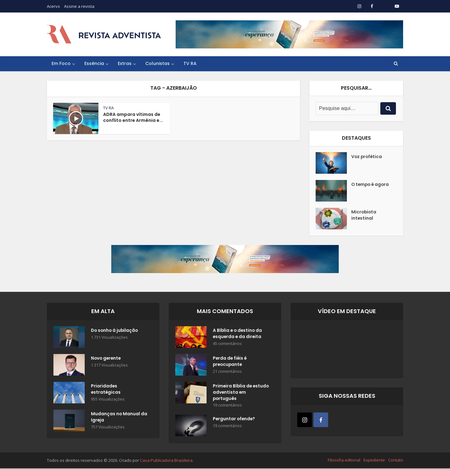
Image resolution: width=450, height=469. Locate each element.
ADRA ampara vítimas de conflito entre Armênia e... (133, 117)
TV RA (190, 63)
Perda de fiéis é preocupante (230, 362)
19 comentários (227, 405)
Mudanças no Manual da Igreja (115, 417)
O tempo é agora (371, 185)
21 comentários (227, 371)
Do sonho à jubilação (115, 331)
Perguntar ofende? (234, 420)
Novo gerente (106, 359)
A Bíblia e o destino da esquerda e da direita (238, 334)
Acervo (53, 6)
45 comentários (227, 344)
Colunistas (157, 63)
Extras (125, 63)
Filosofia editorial (344, 460)
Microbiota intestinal (364, 215)
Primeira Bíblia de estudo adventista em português (238, 392)
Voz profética (367, 157)
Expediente (374, 460)
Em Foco (61, 63)
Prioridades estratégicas (106, 389)
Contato (395, 460)
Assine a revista (79, 6)
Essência (94, 63)
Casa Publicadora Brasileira (166, 461)
